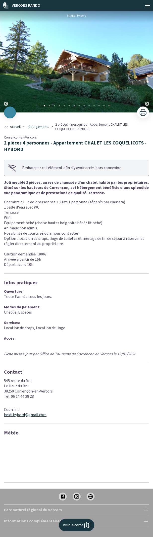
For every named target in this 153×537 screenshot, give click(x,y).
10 (89, 105)
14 (108, 105)
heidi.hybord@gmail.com (25, 415)
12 (99, 105)
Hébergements (38, 126)
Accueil (15, 126)
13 (104, 105)
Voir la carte (76, 525)
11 (94, 105)
